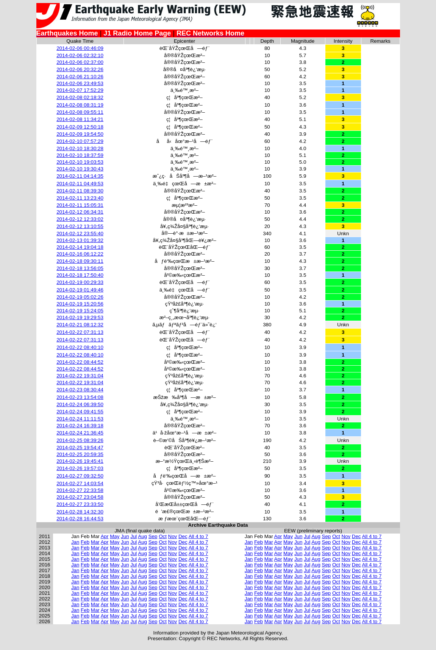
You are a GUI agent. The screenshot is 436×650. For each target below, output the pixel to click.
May (114, 536)
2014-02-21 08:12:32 (79, 324)
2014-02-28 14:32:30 (79, 512)
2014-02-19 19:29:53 (79, 317)
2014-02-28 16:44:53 (79, 518)
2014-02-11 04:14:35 (79, 176)
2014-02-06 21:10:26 (79, 76)
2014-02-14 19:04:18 (79, 247)
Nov (172, 536)
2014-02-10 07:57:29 (79, 141)
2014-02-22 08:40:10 (79, 347)
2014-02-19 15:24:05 (79, 310)
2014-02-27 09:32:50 (79, 476)
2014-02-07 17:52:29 (79, 90)
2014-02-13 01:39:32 (79, 240)
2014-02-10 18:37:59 (79, 155)
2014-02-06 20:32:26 (79, 69)
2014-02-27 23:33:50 (79, 504)
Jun (125, 536)
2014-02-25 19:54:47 (79, 447)
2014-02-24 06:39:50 (79, 404)
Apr (105, 536)
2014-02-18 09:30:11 (79, 261)
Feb (85, 542)
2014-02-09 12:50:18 (79, 127)
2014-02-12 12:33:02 (79, 219)
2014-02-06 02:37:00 (79, 62)
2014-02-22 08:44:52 (79, 362)
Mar (95, 542)
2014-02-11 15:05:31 (79, 205)
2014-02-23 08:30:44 (79, 389)
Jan (75, 542)
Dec (183, 536)
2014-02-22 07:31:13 (79, 332)
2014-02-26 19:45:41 (79, 461)
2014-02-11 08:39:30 (79, 191)
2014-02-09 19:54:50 (79, 134)
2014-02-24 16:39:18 (79, 425)
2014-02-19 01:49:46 (79, 290)
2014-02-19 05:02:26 (79, 297)
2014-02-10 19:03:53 (79, 162)
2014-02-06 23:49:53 (79, 83)
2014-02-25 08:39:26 (79, 440)
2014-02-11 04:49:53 (79, 183)
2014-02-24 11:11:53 (79, 419)
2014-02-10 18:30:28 (79, 148)
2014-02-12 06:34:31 (79, 212)
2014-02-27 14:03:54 (79, 483)
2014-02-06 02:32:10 (79, 55)
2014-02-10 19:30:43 (79, 169)
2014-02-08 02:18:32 (79, 97)
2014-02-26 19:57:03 (79, 468)
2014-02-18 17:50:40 (79, 275)
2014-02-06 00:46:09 (79, 48)
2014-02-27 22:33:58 (79, 490)
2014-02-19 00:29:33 (79, 282)
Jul (133, 536)
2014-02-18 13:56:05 (79, 268)
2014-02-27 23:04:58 (79, 497)
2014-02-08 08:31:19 (79, 105)
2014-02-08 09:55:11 (79, 112)
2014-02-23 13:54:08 (79, 397)
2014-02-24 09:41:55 (79, 411)
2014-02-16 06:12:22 (79, 254)
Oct (163, 536)
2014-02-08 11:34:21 (79, 119)
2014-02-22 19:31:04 (79, 376)
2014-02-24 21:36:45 (79, 433)
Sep (153, 536)
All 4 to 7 (198, 536)
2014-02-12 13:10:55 (79, 226)
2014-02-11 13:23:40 (79, 198)
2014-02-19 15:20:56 (79, 304)
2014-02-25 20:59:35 (79, 454)
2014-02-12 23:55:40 (79, 233)
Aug (142, 536)
